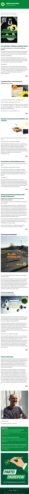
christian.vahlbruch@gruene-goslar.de (8, 423)
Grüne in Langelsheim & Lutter (7, 14)
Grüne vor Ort (13, 13)
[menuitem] (5, 493)
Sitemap (11, 493)
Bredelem (15, 14)
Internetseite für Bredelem (7, 293)
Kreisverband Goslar (5, 13)
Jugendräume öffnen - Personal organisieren (11, 81)
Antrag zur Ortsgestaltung (7, 357)
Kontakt (8, 493)
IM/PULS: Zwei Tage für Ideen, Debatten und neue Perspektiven (14, 444)
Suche (15, 493)
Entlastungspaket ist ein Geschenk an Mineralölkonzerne (13, 429)
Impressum (18, 493)
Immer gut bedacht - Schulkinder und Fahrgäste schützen (14, 46)
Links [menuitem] (18, 490)
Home (5, 493)
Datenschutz (23, 493)
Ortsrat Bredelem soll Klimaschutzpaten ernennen (13, 161)
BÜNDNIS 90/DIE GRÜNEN (12, 3)
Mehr (26, 76)
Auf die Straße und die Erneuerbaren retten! (10, 437)
